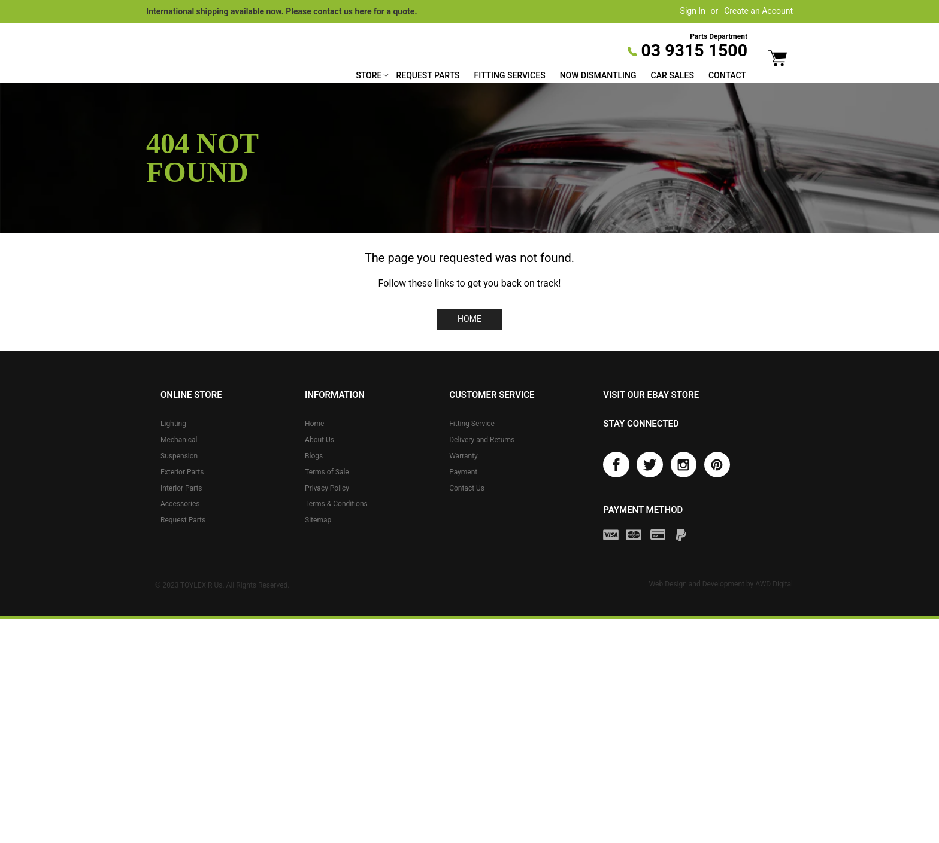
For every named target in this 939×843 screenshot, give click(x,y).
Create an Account (758, 11)
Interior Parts (181, 488)
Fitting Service (472, 423)
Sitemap (318, 520)
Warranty (463, 456)
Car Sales (672, 75)
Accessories (180, 504)
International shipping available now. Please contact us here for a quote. (281, 11)
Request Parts (427, 75)
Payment (463, 472)
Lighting (173, 423)
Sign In (692, 11)
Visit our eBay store (651, 394)
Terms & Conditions (336, 504)
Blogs (314, 456)
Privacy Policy (327, 488)
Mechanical (179, 440)
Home (469, 319)
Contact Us (466, 488)
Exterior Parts (182, 472)
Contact (727, 75)
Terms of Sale (327, 472)
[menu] (551, 77)
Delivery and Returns (481, 440)
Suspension (179, 456)
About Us (319, 440)
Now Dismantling (598, 75)
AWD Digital (774, 586)
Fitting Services (509, 75)
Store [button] (368, 75)
